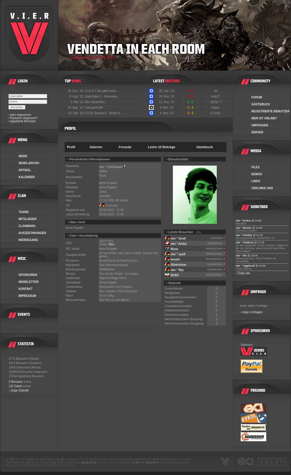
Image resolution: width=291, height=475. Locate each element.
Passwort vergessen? (24, 118)
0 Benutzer (16, 381)
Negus (216, 107)
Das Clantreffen (95, 102)
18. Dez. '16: (76, 91)
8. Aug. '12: (77, 96)
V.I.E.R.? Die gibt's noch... (101, 91)
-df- (216, 91)
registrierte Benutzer (23, 121)
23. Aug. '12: (76, 107)
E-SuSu (215, 113)
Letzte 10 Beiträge (161, 147)
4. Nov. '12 (166, 107)
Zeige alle (243, 273)
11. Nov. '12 (166, 102)
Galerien (96, 147)
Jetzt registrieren (20, 114)
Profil (71, 147)
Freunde (125, 147)
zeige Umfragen (252, 312)
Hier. (112, 244)
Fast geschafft (94, 107)
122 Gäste (15, 386)
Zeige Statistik (19, 390)
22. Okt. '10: (76, 113)
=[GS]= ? (216, 102)
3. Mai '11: (77, 102)
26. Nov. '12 (166, 96)
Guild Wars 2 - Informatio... (102, 96)
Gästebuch (204, 147)
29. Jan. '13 (166, 91)
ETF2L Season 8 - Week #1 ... (104, 113)
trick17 (216, 96)
